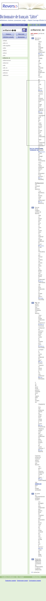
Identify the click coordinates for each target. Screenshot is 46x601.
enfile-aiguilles (6, 45)
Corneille (41, 324)
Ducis (40, 178)
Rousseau (41, 246)
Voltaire (41, 298)
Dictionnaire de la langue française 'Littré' (14, 25)
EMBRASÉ (38, 484)
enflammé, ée (6, 58)
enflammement (7, 60)
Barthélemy (42, 152)
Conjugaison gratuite (35, 580)
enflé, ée (5, 68)
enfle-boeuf (6, 70)
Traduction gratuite (10, 580)
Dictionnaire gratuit (22, 580)
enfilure (5, 53)
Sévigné (41, 548)
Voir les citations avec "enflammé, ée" (36, 149)
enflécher (5, 73)
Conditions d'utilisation (8, 577)
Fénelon (41, 281)
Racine (40, 54)
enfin (4, 55)
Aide (17, 577)
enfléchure (5, 75)
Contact (21, 577)
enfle (4, 65)
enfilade (5, 40)
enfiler (4, 48)
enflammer (5, 63)
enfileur (5, 50)
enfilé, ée (5, 43)
